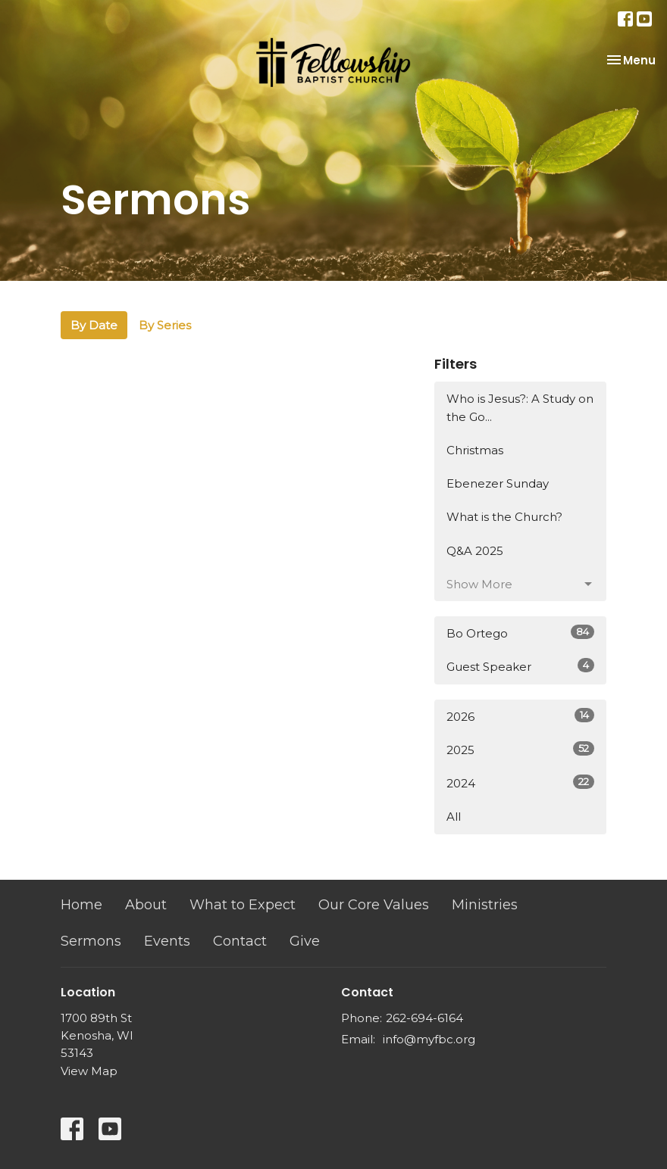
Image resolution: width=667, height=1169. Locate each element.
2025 (520, 749)
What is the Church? (504, 517)
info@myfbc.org (429, 1039)
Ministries (485, 904)
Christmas (474, 450)
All (453, 816)
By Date (93, 325)
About (146, 904)
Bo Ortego (520, 633)
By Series (165, 325)
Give (305, 941)
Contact (240, 941)
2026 (520, 716)
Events (167, 941)
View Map (89, 1071)
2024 (520, 782)
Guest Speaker (520, 666)
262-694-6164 (424, 1018)
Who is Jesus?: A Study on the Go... (519, 407)
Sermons (91, 941)
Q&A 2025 (474, 551)
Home (81, 904)
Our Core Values (373, 904)
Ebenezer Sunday (497, 483)
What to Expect (242, 904)
